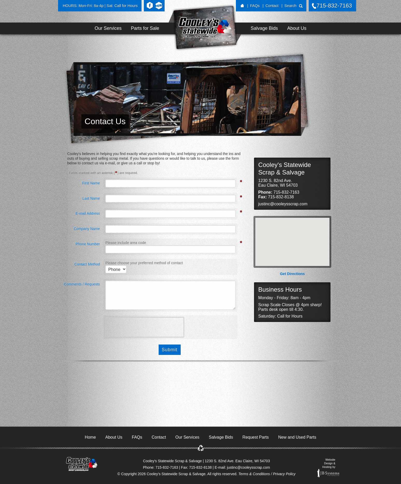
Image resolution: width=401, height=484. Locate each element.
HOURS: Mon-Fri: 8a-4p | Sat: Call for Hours (100, 6)
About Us (296, 28)
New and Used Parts (297, 437)
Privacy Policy (284, 474)
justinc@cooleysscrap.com (282, 204)
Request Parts (255, 437)
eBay (159, 5)
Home (90, 437)
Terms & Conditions (254, 474)
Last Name (91, 198)
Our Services (108, 28)
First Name (91, 182)
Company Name (87, 229)
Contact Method (87, 264)
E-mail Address (87, 213)
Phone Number (87, 243)
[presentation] (144, 327)
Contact (272, 6)
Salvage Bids (264, 28)
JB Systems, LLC (328, 473)
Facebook (150, 5)
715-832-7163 (334, 5)
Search (290, 6)
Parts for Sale (145, 28)
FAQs (255, 6)
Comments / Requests (82, 284)
